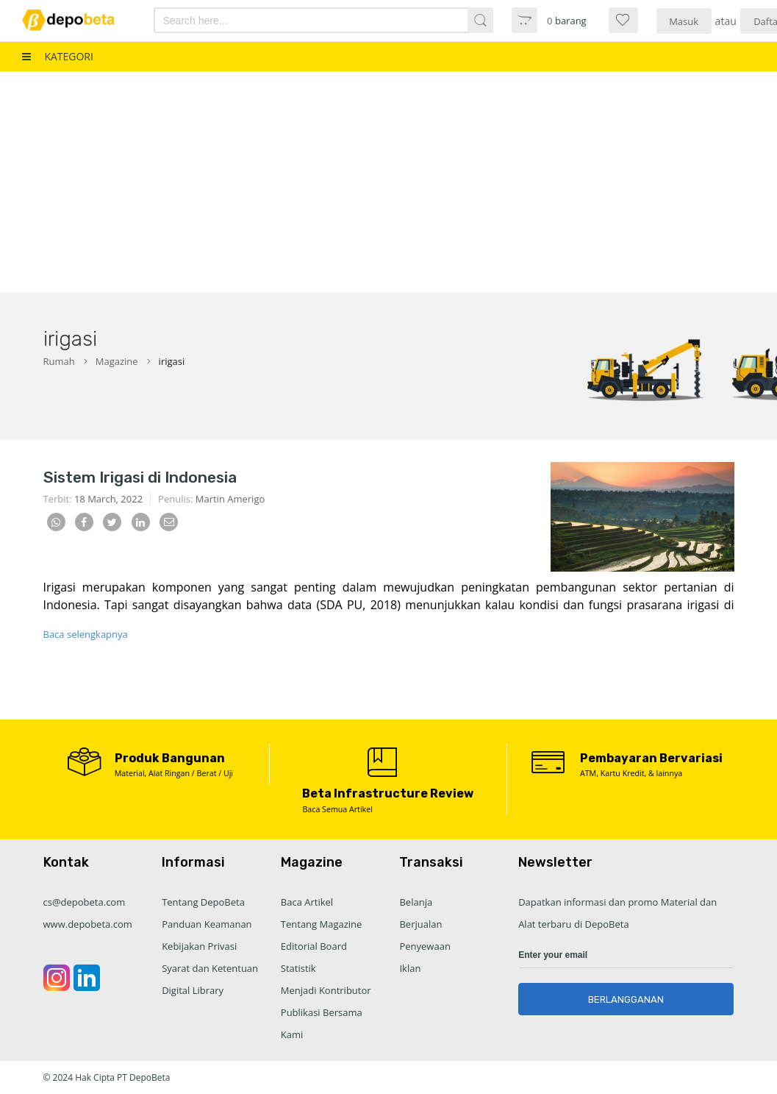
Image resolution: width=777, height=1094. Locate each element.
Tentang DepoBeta (203, 902)
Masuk (683, 21)
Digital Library (192, 990)
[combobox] (298, 20)
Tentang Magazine (321, 924)
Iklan (409, 968)
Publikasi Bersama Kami (321, 1023)
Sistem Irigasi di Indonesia (140, 477)
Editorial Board (314, 946)
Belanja (415, 902)
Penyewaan (424, 946)
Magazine (117, 361)
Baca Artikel (307, 902)
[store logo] (77, 20)
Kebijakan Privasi (199, 946)
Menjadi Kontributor (326, 990)
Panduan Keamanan (206, 924)
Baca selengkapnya (85, 634)
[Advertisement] (388, 182)
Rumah (59, 361)
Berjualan (420, 924)
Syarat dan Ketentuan (210, 968)
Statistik (298, 968)
